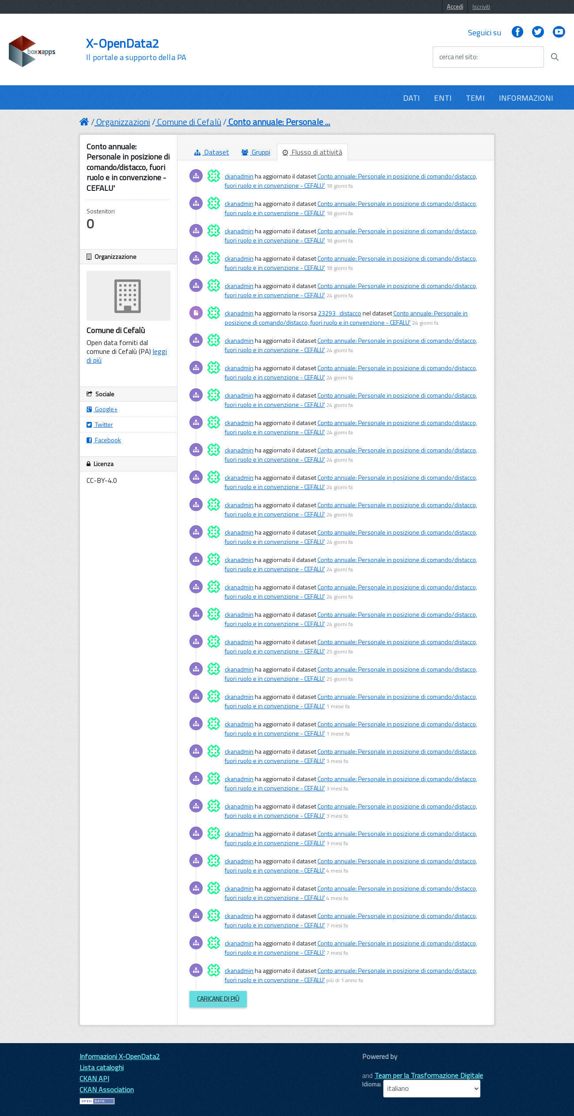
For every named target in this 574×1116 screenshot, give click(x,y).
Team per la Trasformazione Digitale (428, 1075)
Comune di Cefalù (189, 122)
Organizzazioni (123, 122)
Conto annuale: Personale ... (279, 122)
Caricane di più (218, 998)
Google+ (102, 409)
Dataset (211, 152)
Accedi (455, 6)
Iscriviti (481, 6)
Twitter (100, 424)
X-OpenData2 (136, 49)
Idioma (371, 1084)
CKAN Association (106, 1089)
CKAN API (94, 1078)
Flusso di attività (312, 152)
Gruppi (256, 152)
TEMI (475, 98)
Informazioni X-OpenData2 (119, 1056)
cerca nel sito (457, 57)
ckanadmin (239, 176)
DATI (411, 98)
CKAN (377, 1066)
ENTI (443, 98)
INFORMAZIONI (526, 98)
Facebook (104, 439)
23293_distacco (339, 313)
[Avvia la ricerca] (554, 57)
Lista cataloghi (101, 1067)
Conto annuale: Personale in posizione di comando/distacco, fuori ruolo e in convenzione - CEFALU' (346, 317)
